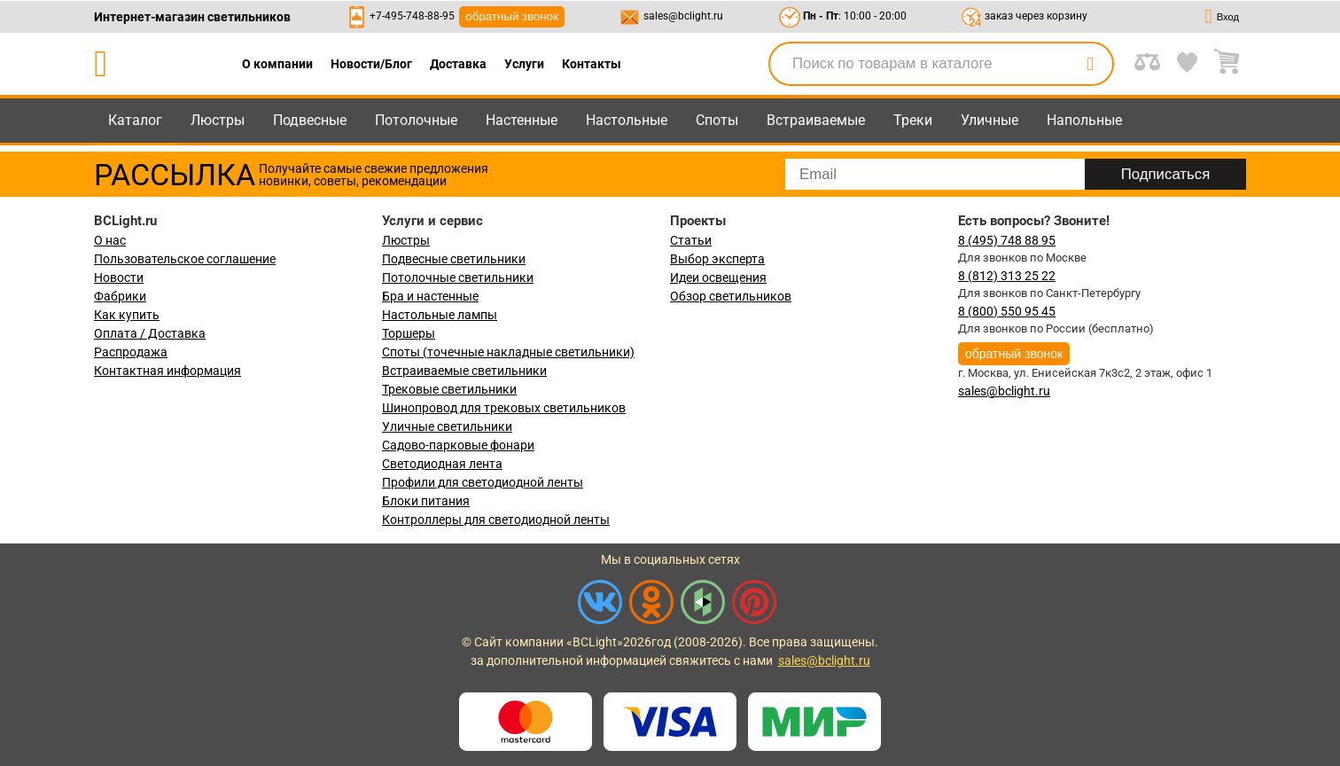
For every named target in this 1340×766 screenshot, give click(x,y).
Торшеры (408, 333)
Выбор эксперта (717, 259)
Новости (119, 277)
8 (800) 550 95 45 (1007, 311)
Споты (717, 120)
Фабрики (120, 296)
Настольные (626, 120)
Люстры (218, 120)
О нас (110, 240)
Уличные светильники (447, 426)
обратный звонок (511, 16)
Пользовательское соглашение (185, 259)
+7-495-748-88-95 (412, 16)
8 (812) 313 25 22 (1007, 276)
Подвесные (310, 120)
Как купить (127, 315)
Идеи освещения (718, 277)
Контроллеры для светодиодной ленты (496, 519)
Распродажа (131, 352)
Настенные (521, 120)
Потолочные (416, 120)
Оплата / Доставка (150, 333)
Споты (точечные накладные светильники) (508, 352)
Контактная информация (167, 370)
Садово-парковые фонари (458, 445)
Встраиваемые (816, 120)
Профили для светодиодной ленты (482, 482)
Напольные (1084, 120)
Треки (912, 120)
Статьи (691, 240)
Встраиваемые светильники (464, 370)
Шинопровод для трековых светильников (504, 408)
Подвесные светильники (454, 259)
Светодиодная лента (442, 464)
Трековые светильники (449, 389)
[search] (1090, 63)
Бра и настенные (430, 296)
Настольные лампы (439, 315)
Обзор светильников (730, 296)
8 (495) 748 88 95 (1007, 240)
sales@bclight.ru (683, 16)
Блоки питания (426, 501)
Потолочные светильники (458, 277)
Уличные (989, 120)
